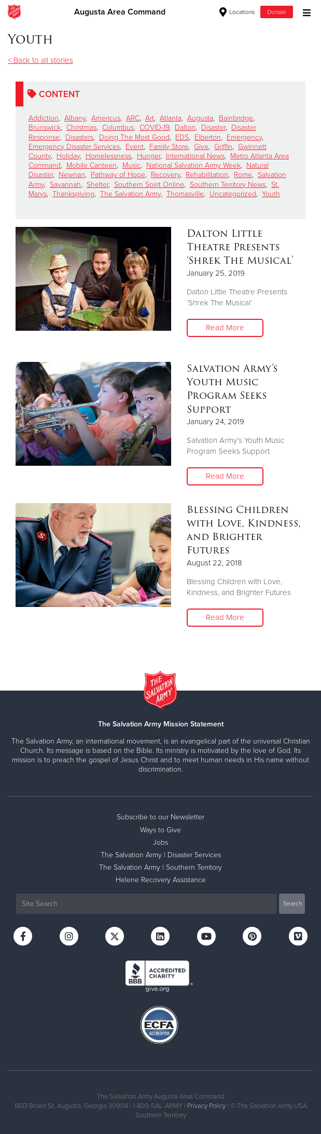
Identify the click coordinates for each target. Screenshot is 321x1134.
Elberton (207, 137)
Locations (237, 12)
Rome (243, 174)
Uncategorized (233, 194)
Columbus (118, 127)
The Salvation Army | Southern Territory (160, 867)
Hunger (148, 156)
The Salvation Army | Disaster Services (161, 855)
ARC (132, 118)
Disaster (213, 127)
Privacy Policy (206, 1106)
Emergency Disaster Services (74, 146)
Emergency (244, 137)
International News (195, 156)
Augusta (200, 118)
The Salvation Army (130, 194)
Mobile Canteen (91, 165)
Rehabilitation (207, 174)
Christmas (81, 127)
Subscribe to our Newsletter (160, 817)
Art (149, 118)
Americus (105, 118)
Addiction (44, 118)
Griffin (223, 146)
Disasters (79, 137)
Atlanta (171, 118)
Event (134, 146)
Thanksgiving (73, 194)
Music (131, 165)
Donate (276, 12)
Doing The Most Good (134, 137)
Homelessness (108, 156)
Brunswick (45, 127)
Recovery (165, 174)
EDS (182, 137)
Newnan (72, 174)
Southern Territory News (228, 184)
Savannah (65, 184)
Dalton (185, 127)
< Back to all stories (40, 60)
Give (201, 146)
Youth (271, 194)
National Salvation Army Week (193, 165)
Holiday (68, 156)
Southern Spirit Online (149, 184)
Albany (75, 118)
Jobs (160, 842)
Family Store (168, 146)
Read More (225, 327)
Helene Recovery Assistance (161, 879)
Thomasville (185, 194)
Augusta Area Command (119, 12)
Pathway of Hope (118, 174)
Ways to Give (160, 830)
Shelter (97, 184)
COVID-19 (154, 127)
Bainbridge (236, 118)
